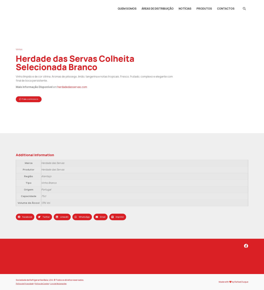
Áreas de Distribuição (158, 8)
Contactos (226, 8)
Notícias (185, 8)
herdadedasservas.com (72, 87)
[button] (244, 8)
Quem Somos (127, 8)
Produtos (204, 8)
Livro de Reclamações (58, 283)
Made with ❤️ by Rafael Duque (233, 281)
